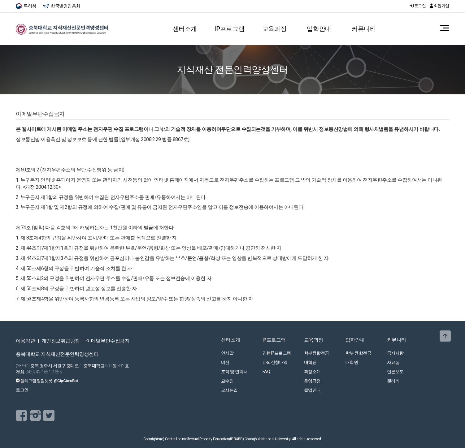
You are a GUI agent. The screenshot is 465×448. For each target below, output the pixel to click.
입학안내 (319, 28)
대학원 (310, 362)
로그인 (418, 5)
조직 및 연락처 (234, 371)
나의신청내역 (275, 362)
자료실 (393, 362)
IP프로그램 (229, 28)
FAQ (266, 371)
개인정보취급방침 (60, 341)
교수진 (227, 380)
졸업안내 (312, 390)
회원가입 (439, 5)
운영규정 (312, 380)
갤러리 (393, 380)
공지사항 (395, 353)
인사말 (227, 353)
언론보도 (395, 371)
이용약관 (25, 341)
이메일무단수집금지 (107, 341)
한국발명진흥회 (61, 5)
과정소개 (312, 371)
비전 (225, 362)
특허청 (26, 5)
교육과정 (274, 28)
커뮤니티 (364, 28)
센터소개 (185, 28)
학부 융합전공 (358, 353)
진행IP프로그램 (277, 353)
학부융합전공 (316, 353)
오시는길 (229, 390)
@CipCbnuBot (66, 380)
